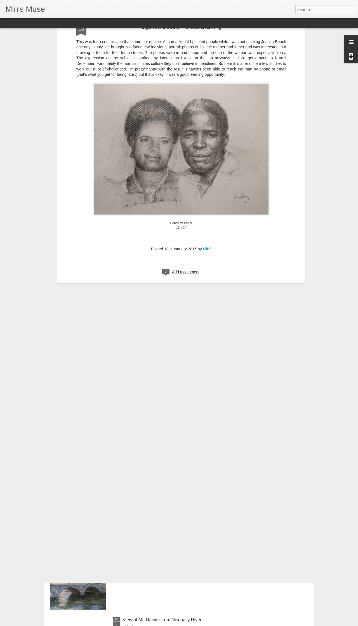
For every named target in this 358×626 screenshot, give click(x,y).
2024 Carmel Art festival (146, 492)
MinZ (207, 190)
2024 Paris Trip (138, 556)
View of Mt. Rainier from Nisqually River (162, 619)
